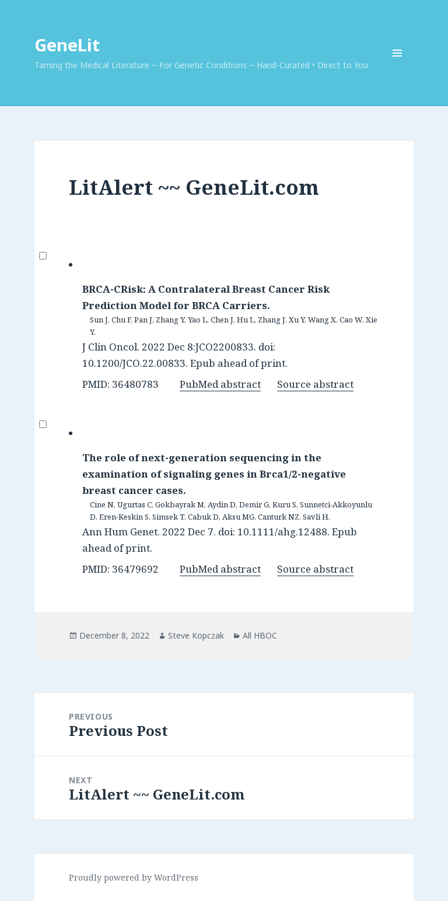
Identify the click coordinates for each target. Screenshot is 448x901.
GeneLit (67, 44)
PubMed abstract (220, 384)
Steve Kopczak (196, 635)
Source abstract (315, 384)
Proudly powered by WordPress (133, 877)
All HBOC (260, 635)
